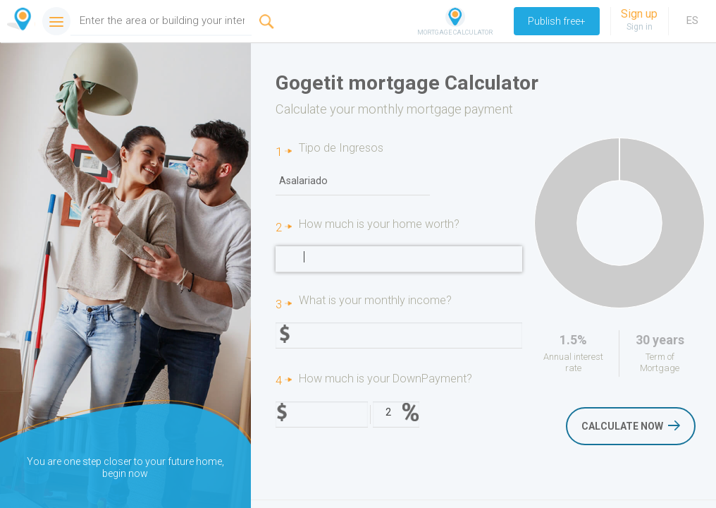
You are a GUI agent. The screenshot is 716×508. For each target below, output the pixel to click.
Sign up (639, 13)
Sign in (639, 27)
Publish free (557, 21)
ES (692, 20)
